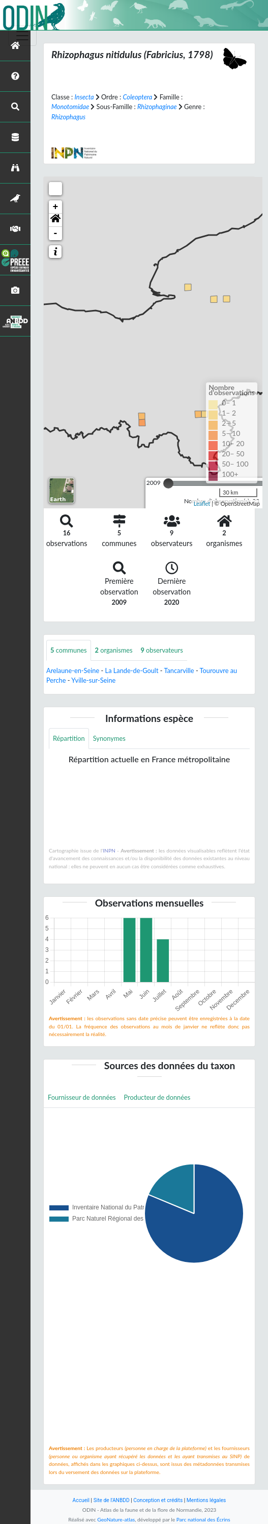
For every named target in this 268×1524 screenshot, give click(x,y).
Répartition (69, 738)
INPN (109, 850)
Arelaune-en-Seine (72, 670)
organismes (114, 650)
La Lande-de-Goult (132, 670)
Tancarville (179, 670)
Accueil (81, 1500)
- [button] (55, 233)
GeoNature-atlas (116, 1519)
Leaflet (202, 503)
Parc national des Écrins (203, 1519)
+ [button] (55, 207)
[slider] (168, 483)
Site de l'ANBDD (112, 1500)
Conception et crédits (158, 1500)
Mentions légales (206, 1500)
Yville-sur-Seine (93, 680)
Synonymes (109, 738)
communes (68, 650)
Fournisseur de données (82, 1097)
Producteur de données (157, 1097)
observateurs (162, 650)
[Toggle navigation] (22, 35)
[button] (55, 220)
